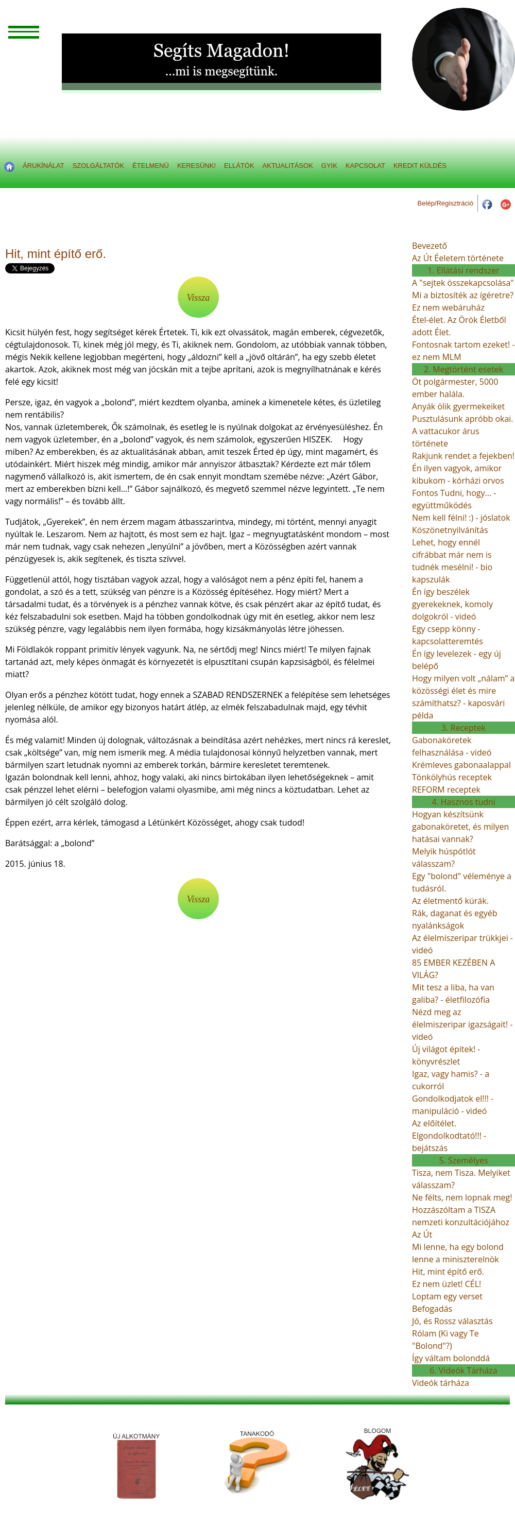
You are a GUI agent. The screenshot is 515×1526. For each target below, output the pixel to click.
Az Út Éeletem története (458, 258)
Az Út (422, 1234)
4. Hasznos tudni (463, 802)
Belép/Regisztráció (445, 203)
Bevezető (429, 245)
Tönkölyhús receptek (452, 777)
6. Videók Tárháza (463, 1370)
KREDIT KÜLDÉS (420, 165)
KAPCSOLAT (365, 165)
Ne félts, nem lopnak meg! (462, 1197)
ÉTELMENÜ (150, 165)
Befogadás (432, 1308)
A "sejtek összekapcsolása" (463, 282)
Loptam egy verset (447, 1296)
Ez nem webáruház (448, 307)
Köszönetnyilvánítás (450, 530)
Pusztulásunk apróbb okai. (462, 418)
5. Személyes (463, 1160)
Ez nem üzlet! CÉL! (446, 1284)
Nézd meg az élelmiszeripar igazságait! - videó (462, 1024)
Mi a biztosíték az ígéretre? (462, 295)
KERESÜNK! (196, 165)
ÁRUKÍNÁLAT (43, 165)
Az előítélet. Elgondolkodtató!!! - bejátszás (449, 1136)
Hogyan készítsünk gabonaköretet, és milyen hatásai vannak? (460, 827)
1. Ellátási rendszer (463, 270)
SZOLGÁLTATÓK (98, 165)
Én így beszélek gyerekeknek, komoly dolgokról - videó (452, 604)
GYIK (329, 165)
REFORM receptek (446, 789)
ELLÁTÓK (239, 165)
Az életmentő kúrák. (450, 900)
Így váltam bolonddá (451, 1358)
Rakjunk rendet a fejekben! (463, 455)
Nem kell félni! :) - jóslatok (461, 517)
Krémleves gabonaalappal (461, 764)
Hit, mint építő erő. (448, 1271)
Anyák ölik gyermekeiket (458, 406)
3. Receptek (463, 727)
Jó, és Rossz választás (452, 1321)
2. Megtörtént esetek (463, 369)
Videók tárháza (440, 1382)
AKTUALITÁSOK (288, 165)
